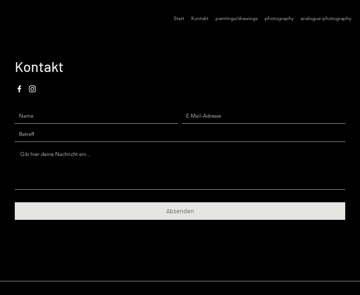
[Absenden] (180, 211)
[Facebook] (19, 88)
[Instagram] (32, 88)
